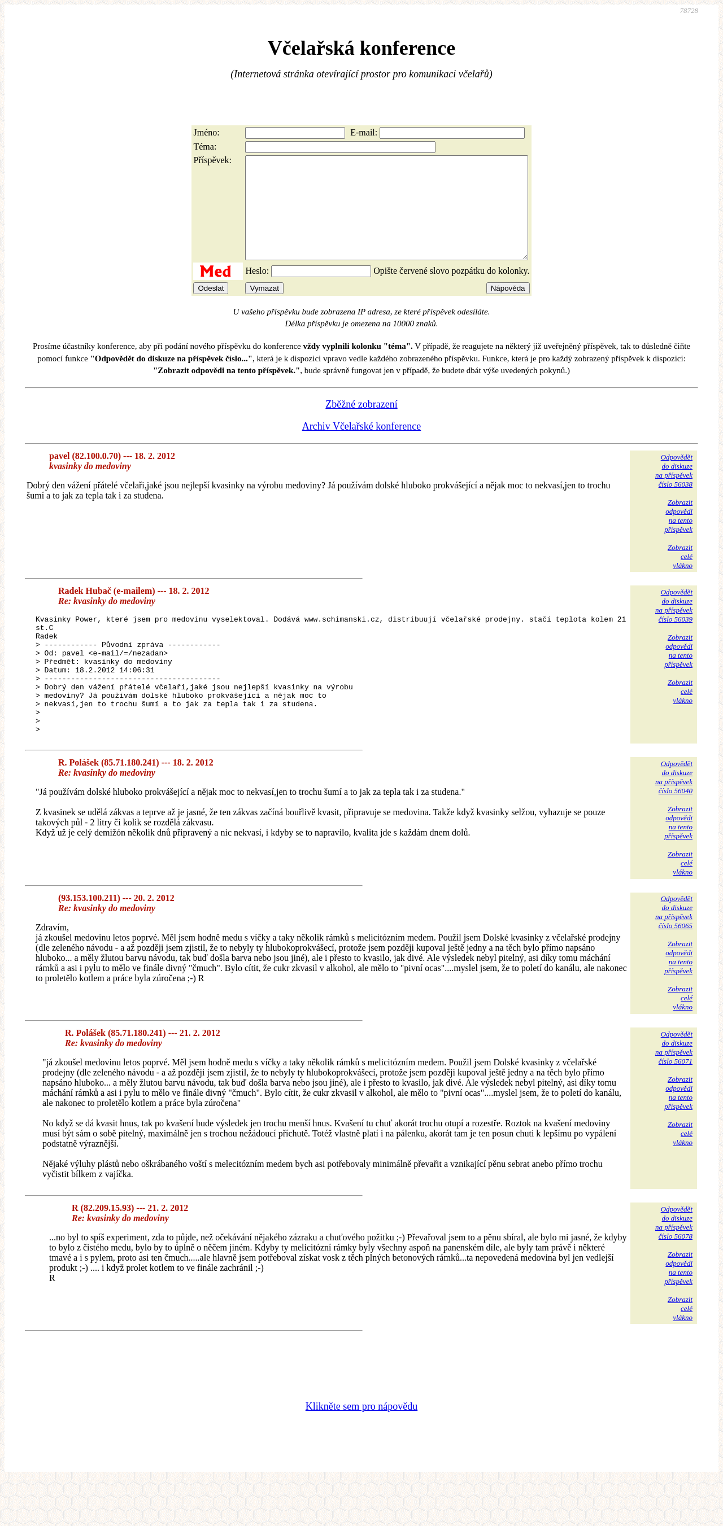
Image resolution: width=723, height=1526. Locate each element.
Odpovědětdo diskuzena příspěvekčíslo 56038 (673, 491)
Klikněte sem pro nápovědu (361, 1450)
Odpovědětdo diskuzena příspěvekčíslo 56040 (673, 821)
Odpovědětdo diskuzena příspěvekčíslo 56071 (673, 1091)
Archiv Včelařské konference (361, 446)
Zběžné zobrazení (361, 424)
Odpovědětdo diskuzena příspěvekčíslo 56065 (673, 956)
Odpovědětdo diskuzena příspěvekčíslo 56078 (673, 1266)
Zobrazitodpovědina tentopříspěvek (678, 536)
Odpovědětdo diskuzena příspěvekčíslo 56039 (673, 626)
